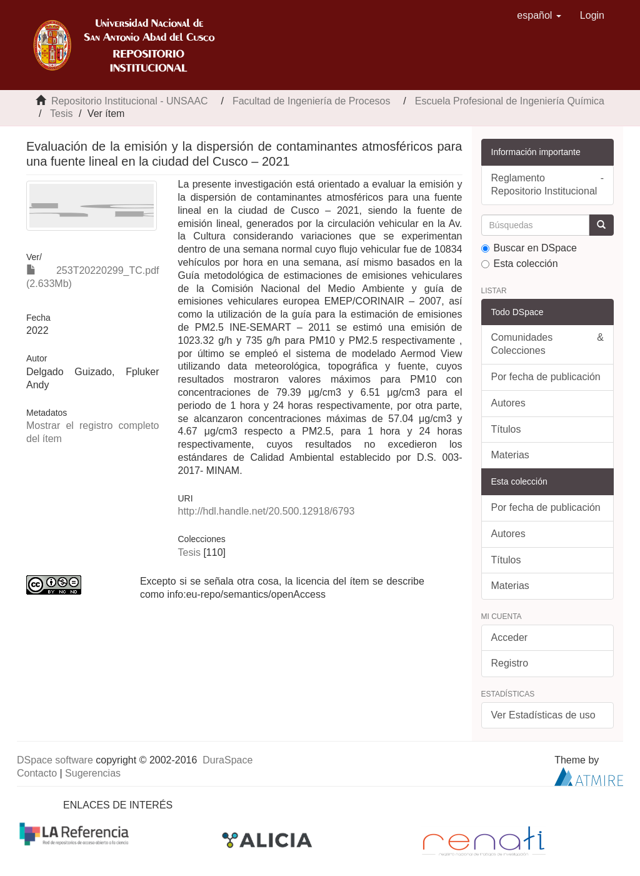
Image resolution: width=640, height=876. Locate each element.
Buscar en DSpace (529, 248)
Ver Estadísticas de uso (543, 715)
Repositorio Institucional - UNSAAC (129, 101)
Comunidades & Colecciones (547, 344)
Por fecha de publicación (546, 376)
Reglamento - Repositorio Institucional (547, 184)
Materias (510, 455)
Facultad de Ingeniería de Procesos (311, 101)
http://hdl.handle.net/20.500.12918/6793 (266, 511)
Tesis (61, 113)
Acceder (509, 637)
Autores (508, 403)
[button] (539, 15)
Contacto (37, 773)
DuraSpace (227, 760)
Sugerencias (93, 773)
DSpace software (55, 760)
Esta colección (519, 263)
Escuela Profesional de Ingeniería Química (509, 101)
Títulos (506, 429)
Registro (510, 663)
